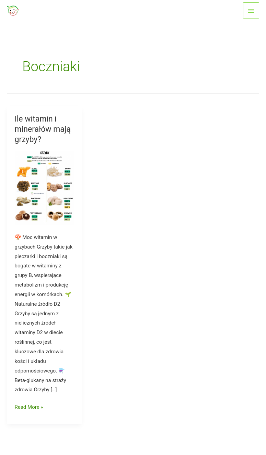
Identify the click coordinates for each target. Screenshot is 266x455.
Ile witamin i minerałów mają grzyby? (43, 129)
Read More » (29, 407)
